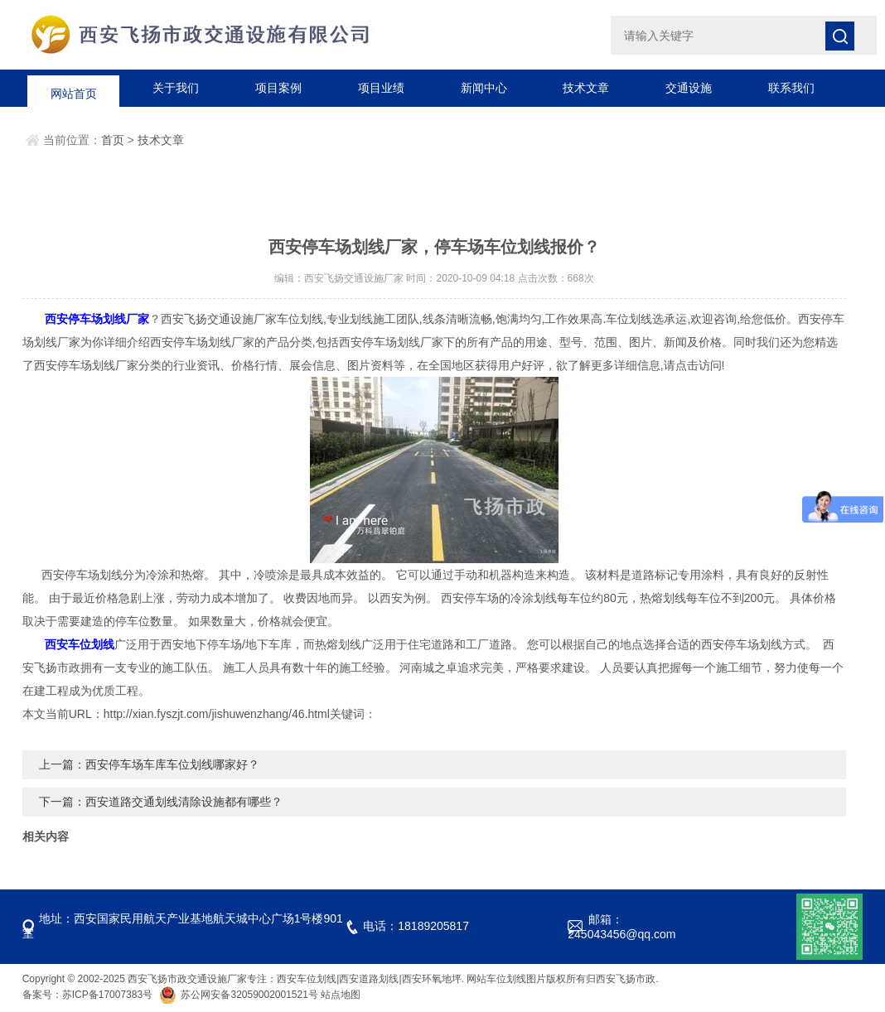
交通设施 (688, 87)
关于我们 (175, 87)
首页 (112, 140)
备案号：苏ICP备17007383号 (87, 994)
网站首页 (74, 87)
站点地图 (340, 994)
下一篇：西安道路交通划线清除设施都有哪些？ (161, 801)
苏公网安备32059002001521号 (240, 994)
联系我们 (791, 87)
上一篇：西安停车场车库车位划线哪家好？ (149, 764)
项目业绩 (381, 87)
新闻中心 (484, 87)
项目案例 (278, 87)
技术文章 (586, 87)
